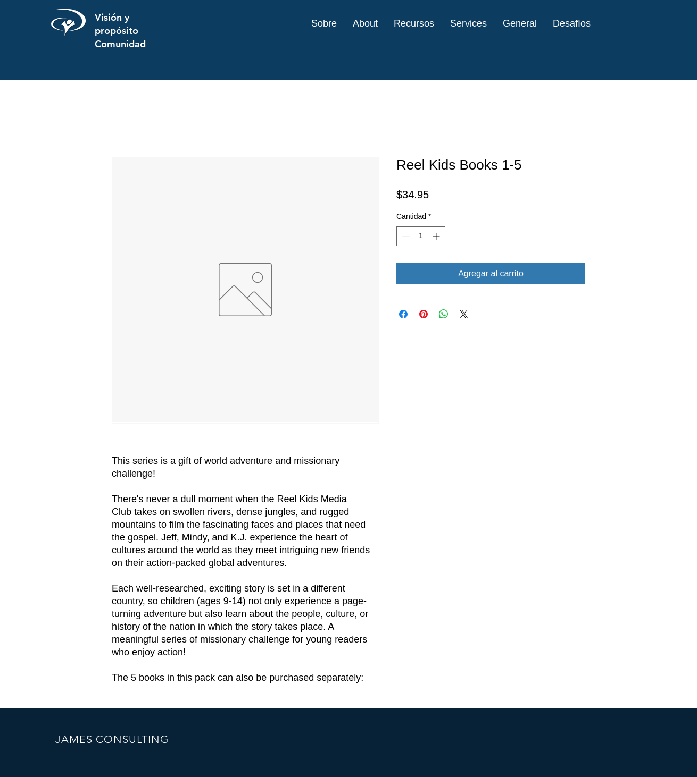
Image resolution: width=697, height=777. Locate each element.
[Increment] (437, 236)
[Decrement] (404, 236)
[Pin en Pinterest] (423, 314)
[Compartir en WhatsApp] (443, 314)
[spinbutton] (420, 236)
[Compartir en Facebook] (403, 314)
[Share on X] (464, 314)
